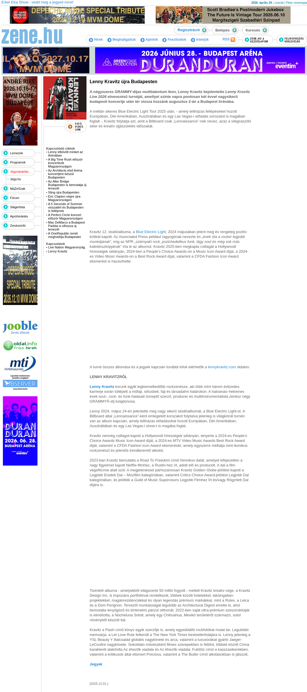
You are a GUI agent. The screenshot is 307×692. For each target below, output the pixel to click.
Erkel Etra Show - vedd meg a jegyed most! (37, 2)
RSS (229, 39)
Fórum (14, 198)
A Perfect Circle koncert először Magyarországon (65, 216)
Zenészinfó (18, 225)
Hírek (96, 40)
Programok (18, 162)
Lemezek (16, 153)
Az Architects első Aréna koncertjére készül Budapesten (65, 174)
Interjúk (200, 40)
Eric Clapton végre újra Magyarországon (64, 198)
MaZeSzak (17, 188)
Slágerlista (17, 207)
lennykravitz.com (222, 367)
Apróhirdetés (19, 216)
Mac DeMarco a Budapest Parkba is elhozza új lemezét (66, 226)
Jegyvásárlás (19, 171)
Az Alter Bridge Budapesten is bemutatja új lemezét (67, 185)
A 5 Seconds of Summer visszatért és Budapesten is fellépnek (66, 207)
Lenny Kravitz (57, 251)
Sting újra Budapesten (63, 192)
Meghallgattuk (121, 40)
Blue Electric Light (151, 232)
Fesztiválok (174, 40)
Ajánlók (149, 40)
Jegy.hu (15, 179)
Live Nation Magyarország (66, 247)
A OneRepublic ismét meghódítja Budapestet (64, 235)
